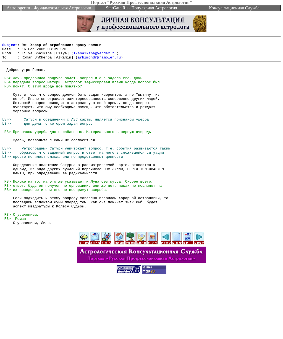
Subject (9, 46)
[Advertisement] (141, 326)
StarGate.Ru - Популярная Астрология (141, 8)
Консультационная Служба (234, 8)
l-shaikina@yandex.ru (94, 56)
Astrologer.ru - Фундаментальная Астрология (49, 8)
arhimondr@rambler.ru (99, 61)
